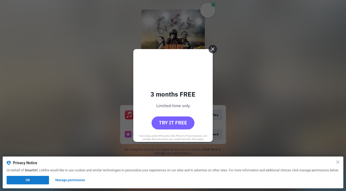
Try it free (173, 123)
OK (28, 180)
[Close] (338, 162)
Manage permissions (70, 180)
